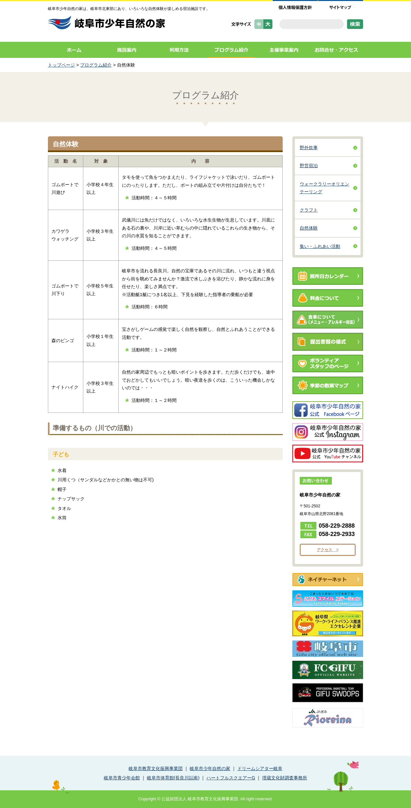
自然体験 (309, 228)
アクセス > (327, 550)
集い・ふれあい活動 (320, 246)
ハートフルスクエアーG (230, 777)
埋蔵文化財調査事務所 (284, 777)
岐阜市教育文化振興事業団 (156, 768)
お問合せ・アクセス (336, 50)
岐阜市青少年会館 (122, 777)
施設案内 (127, 50)
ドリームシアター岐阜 (259, 768)
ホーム (74, 50)
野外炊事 (309, 147)
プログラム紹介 (231, 50)
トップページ (61, 65)
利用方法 (179, 50)
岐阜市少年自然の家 (210, 768)
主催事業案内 (284, 50)
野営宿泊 (309, 165)
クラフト (309, 210)
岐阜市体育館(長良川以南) (173, 777)
